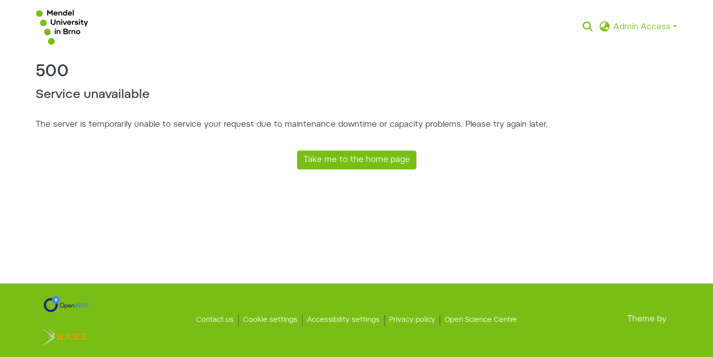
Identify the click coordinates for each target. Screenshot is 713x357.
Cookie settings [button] (270, 320)
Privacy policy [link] (412, 320)
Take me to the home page (357, 160)
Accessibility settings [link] (343, 320)
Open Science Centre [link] (481, 320)
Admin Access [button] (643, 27)
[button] (62, 27)
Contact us (215, 320)
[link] (66, 304)
